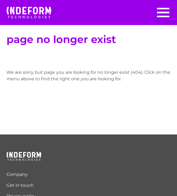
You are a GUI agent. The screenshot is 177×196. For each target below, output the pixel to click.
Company (17, 174)
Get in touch (20, 185)
